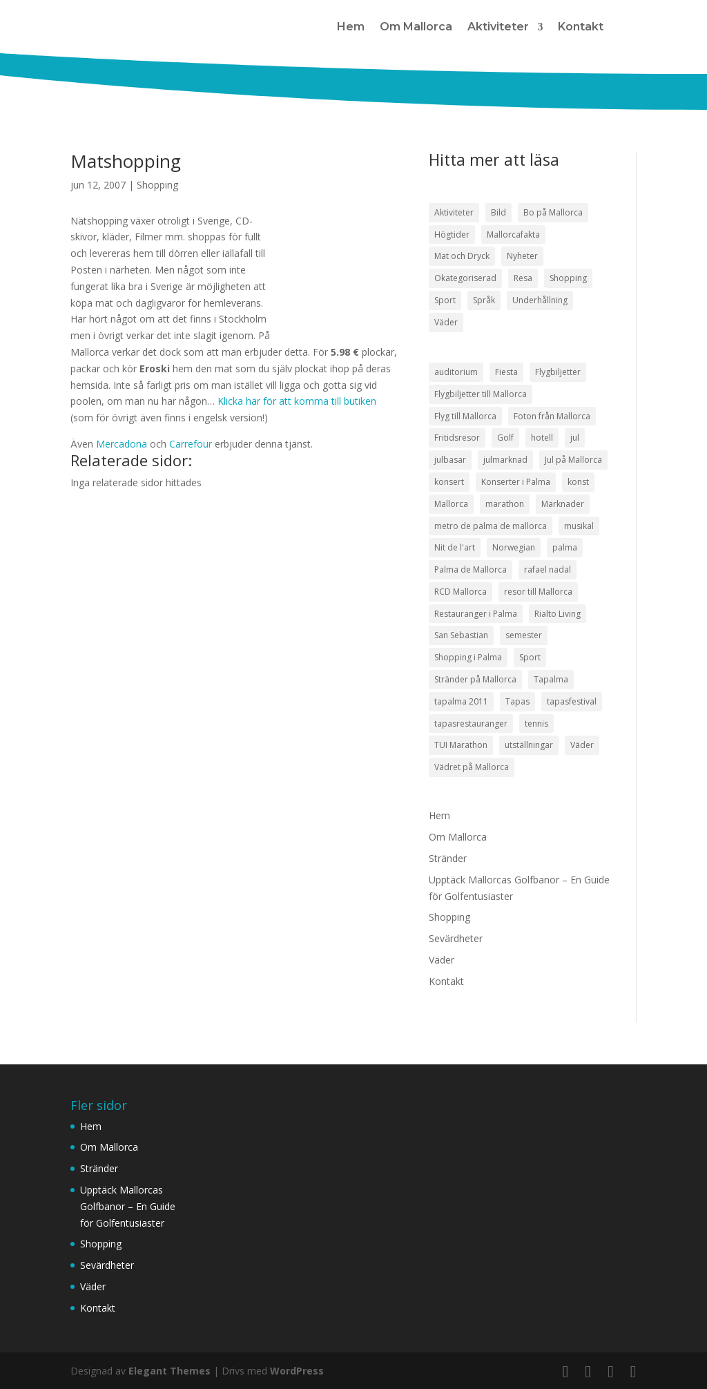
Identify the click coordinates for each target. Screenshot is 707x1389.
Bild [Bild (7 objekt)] (498, 212)
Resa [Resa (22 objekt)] (523, 278)
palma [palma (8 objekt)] (564, 547)
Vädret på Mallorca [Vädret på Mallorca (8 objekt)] (471, 767)
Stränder (448, 858)
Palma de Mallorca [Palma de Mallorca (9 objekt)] (470, 569)
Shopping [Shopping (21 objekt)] (568, 278)
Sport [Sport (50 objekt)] (445, 300)
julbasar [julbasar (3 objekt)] (450, 460)
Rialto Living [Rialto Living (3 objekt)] (557, 614)
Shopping (157, 184)
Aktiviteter (498, 26)
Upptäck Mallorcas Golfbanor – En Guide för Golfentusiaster (127, 1206)
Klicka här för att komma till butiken (296, 401)
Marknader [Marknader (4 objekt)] (562, 504)
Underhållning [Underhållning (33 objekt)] (540, 300)
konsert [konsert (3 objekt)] (449, 482)
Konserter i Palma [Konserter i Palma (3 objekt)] (515, 482)
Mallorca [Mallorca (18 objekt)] (451, 504)
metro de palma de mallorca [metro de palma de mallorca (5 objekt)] (490, 526)
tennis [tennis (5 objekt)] (536, 723)
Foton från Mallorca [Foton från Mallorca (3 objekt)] (552, 416)
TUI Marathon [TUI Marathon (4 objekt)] (460, 745)
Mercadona (123, 443)
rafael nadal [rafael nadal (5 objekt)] (547, 569)
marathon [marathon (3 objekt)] (504, 504)
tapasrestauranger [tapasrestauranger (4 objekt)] (470, 723)
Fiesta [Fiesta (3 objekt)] (506, 372)
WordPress (297, 1370)
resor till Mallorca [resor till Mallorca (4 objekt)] (538, 591)
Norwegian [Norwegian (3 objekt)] (513, 547)
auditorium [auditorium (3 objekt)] (456, 372)
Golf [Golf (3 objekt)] (505, 437)
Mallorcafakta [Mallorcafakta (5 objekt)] (513, 234)
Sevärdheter (456, 938)
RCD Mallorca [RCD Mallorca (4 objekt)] (460, 591)
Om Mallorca (416, 26)
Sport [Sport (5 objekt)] (530, 657)
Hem (351, 26)
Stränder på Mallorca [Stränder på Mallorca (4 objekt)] (475, 679)
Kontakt (580, 26)
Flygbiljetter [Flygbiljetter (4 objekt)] (558, 372)
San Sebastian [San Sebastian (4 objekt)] (461, 635)
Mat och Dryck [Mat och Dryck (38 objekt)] (462, 256)
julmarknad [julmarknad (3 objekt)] (505, 460)
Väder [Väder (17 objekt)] (446, 322)
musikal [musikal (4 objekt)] (579, 526)
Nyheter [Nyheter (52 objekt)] (522, 256)
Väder (441, 959)
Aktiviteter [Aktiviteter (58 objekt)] (454, 212)
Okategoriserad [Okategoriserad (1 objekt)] (465, 278)
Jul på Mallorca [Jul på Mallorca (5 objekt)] (573, 460)
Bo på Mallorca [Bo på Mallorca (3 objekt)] (553, 212)
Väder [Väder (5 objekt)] (582, 745)
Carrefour (190, 443)
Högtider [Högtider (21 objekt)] (451, 234)
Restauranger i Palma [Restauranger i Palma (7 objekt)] (475, 614)
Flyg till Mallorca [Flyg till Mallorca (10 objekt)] (465, 416)
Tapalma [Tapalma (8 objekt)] (551, 679)
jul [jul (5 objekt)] (574, 437)
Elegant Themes (169, 1370)
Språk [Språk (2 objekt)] (484, 300)
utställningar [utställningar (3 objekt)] (529, 745)
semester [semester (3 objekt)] (523, 635)
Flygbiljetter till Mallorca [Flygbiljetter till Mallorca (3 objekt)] (480, 394)
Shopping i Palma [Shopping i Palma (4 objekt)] (468, 657)
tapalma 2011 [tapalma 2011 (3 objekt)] (461, 701)
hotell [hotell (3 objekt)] (542, 437)
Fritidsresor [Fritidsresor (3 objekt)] (457, 437)
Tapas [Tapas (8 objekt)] (517, 701)
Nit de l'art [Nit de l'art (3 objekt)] (454, 547)
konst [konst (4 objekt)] (578, 482)
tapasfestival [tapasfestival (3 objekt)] (572, 701)
